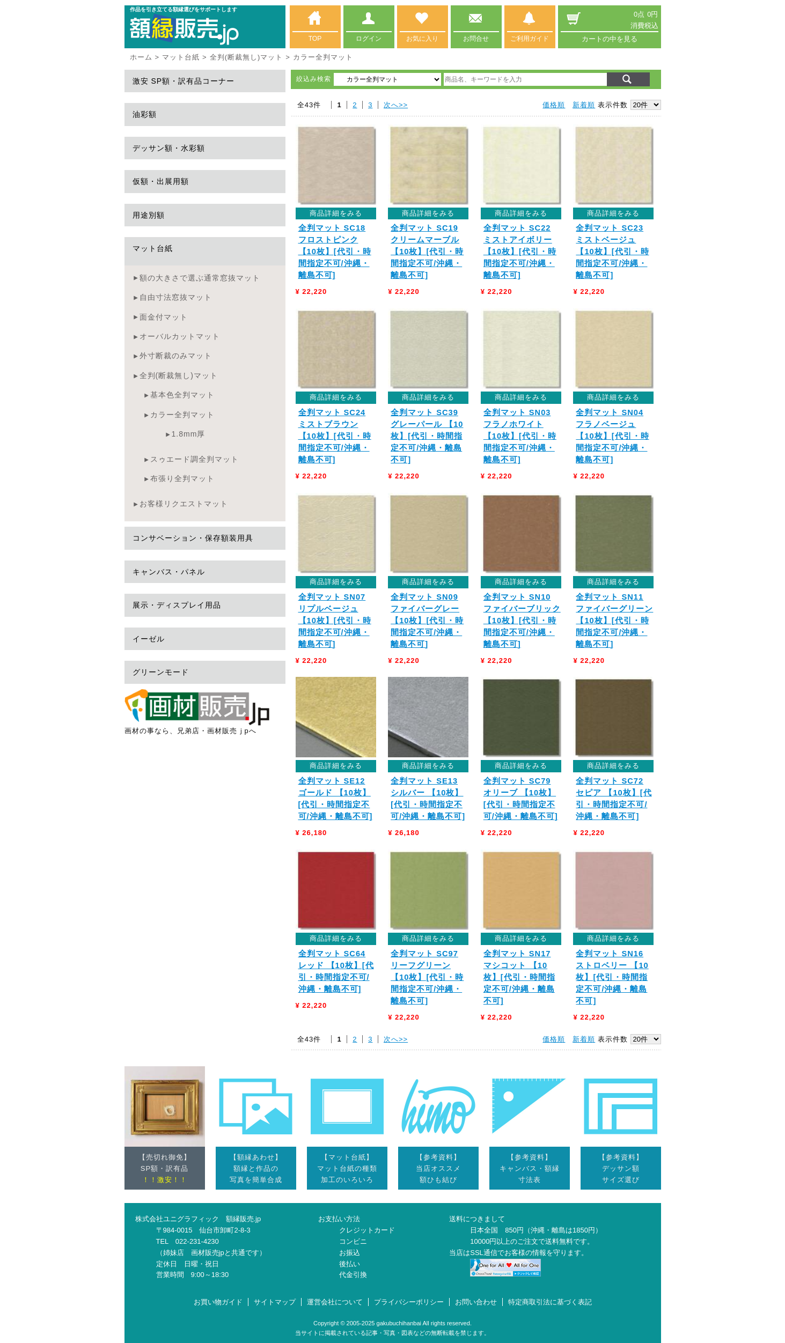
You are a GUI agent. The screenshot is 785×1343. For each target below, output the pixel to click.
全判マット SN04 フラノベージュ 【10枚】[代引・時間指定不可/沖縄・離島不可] (612, 436)
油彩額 (145, 114)
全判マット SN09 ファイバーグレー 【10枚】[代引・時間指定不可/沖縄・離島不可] (427, 620)
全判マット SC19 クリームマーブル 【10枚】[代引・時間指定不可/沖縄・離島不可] (427, 251)
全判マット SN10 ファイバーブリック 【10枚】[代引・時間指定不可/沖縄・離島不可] (522, 620)
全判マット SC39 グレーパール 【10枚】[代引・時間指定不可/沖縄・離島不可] (427, 436)
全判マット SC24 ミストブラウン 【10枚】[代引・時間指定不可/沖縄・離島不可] (334, 436)
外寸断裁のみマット (176, 355)
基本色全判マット (182, 394)
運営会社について (335, 1302)
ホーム (141, 57)
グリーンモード (161, 672)
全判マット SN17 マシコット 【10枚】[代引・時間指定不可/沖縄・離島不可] (519, 977)
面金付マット (164, 317)
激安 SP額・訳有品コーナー (184, 81)
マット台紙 (181, 57)
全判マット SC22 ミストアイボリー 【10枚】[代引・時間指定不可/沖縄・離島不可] (519, 251)
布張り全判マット (182, 478)
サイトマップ (275, 1302)
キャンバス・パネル (169, 571)
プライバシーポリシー (409, 1302)
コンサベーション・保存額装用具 (193, 538)
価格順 (553, 105)
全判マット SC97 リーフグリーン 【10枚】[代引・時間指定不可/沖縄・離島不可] (427, 977)
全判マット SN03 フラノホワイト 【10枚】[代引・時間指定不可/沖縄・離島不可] (519, 436)
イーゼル (149, 638)
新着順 (584, 105)
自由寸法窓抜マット (176, 297)
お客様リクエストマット (184, 503)
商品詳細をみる (336, 213)
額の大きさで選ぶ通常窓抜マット (200, 278)
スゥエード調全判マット (194, 459)
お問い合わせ (476, 1302)
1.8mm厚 (189, 434)
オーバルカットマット (180, 336)
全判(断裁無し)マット (246, 57)
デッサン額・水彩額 (169, 148)
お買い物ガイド (218, 1302)
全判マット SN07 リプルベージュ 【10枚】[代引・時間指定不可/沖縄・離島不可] (334, 620)
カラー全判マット (182, 414)
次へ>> (396, 105)
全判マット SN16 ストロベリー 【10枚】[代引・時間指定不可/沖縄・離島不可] (612, 977)
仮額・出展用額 (161, 181)
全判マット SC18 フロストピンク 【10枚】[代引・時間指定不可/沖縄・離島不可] (334, 251)
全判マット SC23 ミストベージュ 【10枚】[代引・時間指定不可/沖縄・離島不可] (612, 251)
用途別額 (149, 215)
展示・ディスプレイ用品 (177, 605)
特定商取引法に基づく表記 (550, 1302)
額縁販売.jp (243, 1219)
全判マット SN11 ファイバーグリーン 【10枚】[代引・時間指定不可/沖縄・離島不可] (614, 620)
